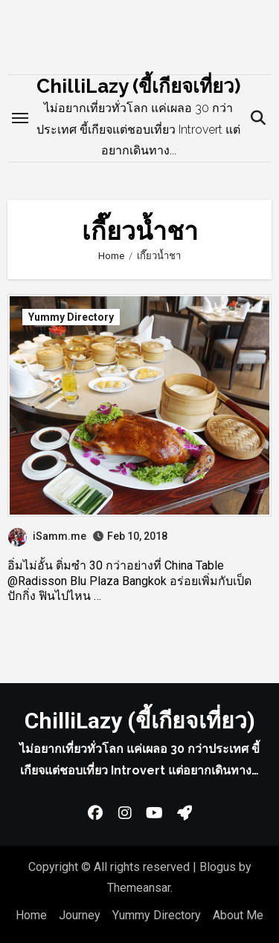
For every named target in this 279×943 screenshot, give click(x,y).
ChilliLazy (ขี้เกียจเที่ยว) (138, 86)
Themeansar (138, 888)
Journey (79, 915)
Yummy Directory (71, 317)
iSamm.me (47, 536)
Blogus (217, 867)
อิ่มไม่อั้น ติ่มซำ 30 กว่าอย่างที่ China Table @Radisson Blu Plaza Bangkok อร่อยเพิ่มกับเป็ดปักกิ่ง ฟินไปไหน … (129, 581)
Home (31, 915)
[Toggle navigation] (20, 118)
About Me (238, 915)
